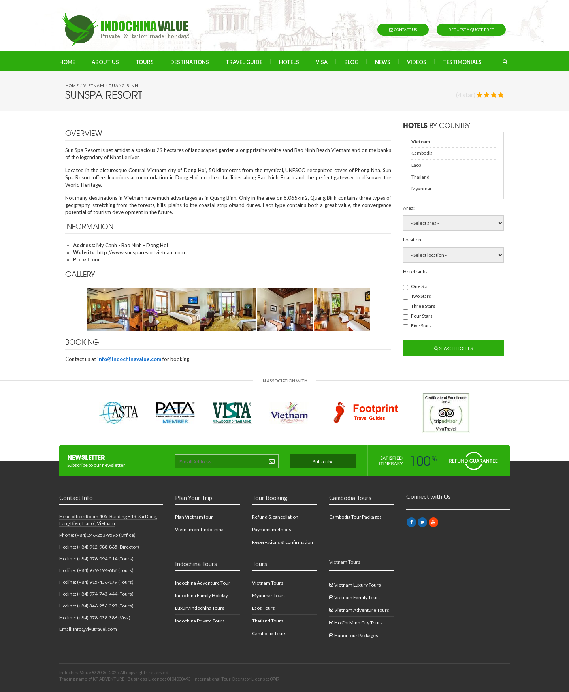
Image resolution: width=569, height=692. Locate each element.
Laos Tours (263, 608)
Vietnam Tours (267, 583)
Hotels (289, 62)
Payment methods (271, 529)
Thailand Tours (267, 621)
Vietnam (93, 85)
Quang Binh (123, 85)
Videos (416, 62)
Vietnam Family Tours (355, 597)
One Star (416, 286)
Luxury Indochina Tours (199, 608)
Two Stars (417, 296)
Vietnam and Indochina (199, 529)
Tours (145, 62)
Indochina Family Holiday (201, 595)
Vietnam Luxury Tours (355, 585)
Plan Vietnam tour (194, 517)
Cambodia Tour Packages (355, 517)
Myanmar (421, 189)
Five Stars (417, 326)
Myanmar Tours (269, 595)
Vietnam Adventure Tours (359, 610)
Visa (322, 62)
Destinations (189, 62)
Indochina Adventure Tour (202, 583)
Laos (416, 165)
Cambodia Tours (269, 633)
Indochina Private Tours (200, 621)
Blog (351, 62)
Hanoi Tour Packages (353, 635)
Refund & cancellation (275, 517)
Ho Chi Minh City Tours (355, 623)
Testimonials (462, 62)
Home (67, 62)
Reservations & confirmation (282, 542)
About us (105, 62)
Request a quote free (471, 29)
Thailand (420, 177)
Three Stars (419, 306)
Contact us (403, 29)
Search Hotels (453, 348)
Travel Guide (244, 62)
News (382, 62)
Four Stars (418, 316)
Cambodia (422, 153)
